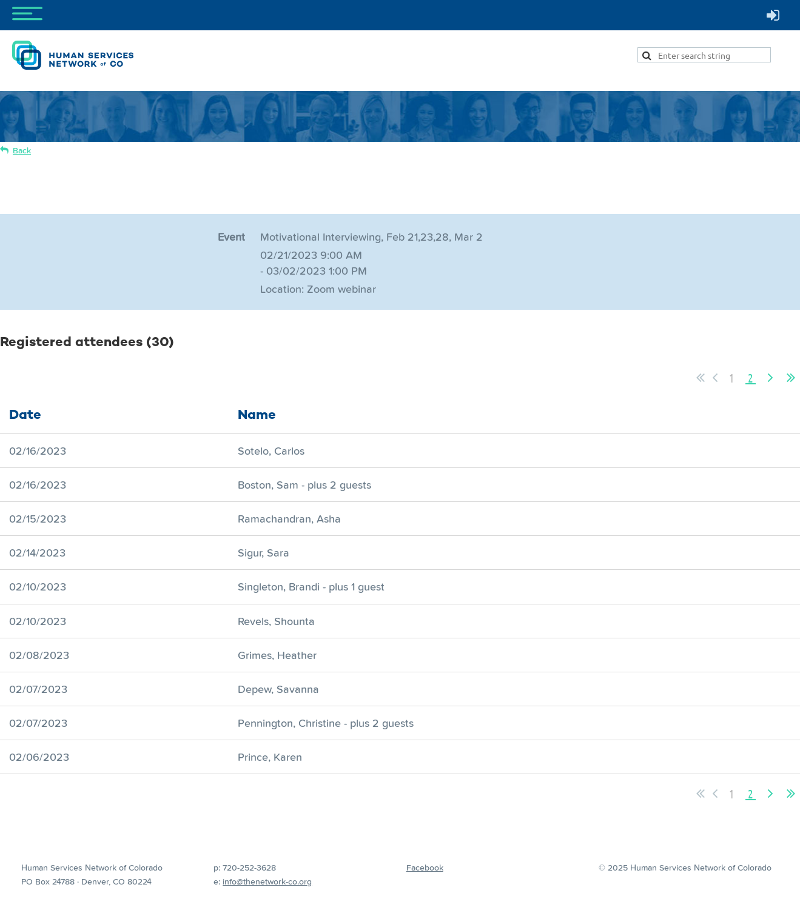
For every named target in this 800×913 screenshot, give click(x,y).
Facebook (424, 867)
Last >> (791, 377)
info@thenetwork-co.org (267, 881)
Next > (770, 377)
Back (22, 150)
